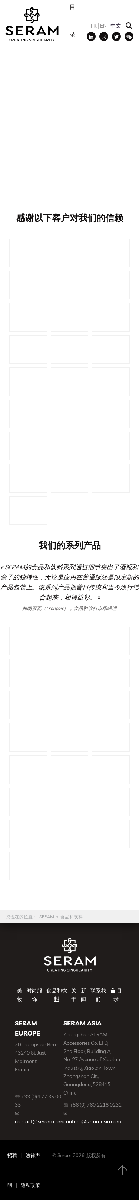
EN (103, 25)
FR (93, 25)
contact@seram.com (39, 1121)
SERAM (46, 916)
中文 (115, 25)
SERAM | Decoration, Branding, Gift (32, 24)
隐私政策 (30, 1185)
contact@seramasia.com (92, 1121)
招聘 (12, 1155)
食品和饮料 (71, 916)
